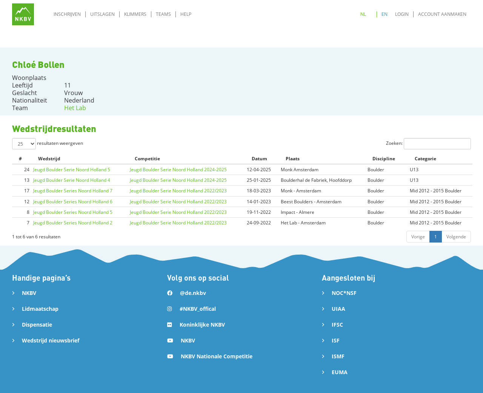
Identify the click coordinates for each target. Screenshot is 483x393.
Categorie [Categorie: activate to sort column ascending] (425, 158)
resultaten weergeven (47, 143)
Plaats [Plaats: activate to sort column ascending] (293, 158)
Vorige (418, 236)
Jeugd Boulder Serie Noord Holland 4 (71, 180)
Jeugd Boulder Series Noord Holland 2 (72, 223)
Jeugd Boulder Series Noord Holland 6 (72, 201)
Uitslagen (102, 14)
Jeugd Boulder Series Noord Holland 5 (72, 212)
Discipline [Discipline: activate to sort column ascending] (383, 158)
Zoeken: (428, 143)
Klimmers (135, 14)
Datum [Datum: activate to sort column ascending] (259, 158)
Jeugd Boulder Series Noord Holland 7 (72, 190)
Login (402, 14)
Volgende (456, 236)
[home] (23, 14)
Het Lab (75, 108)
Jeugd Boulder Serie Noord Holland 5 (71, 169)
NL (363, 14)
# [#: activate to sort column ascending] (20, 158)
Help (185, 14)
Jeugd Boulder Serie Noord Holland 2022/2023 (178, 190)
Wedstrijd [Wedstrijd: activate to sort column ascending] (49, 158)
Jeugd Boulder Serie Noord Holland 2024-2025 (178, 169)
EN (384, 14)
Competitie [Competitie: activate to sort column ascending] (147, 158)
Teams (163, 14)
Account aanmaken (442, 14)
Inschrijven (67, 14)
